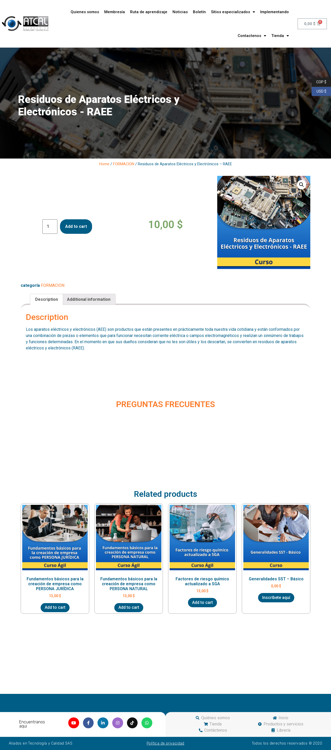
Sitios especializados (233, 12)
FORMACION (123, 164)
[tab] (46, 299)
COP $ (319, 82)
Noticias (180, 12)
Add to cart (76, 226)
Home (104, 164)
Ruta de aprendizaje (148, 12)
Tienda (280, 35)
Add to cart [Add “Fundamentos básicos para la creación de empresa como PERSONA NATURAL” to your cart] (128, 607)
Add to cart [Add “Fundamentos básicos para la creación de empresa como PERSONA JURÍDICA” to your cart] (55, 607)
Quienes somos (85, 12)
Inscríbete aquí (276, 597)
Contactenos (252, 35)
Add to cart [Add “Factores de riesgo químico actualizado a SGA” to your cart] (202, 602)
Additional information (88, 299)
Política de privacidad (165, 743)
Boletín (199, 12)
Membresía (114, 12)
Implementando (274, 12)
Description (46, 299)
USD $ (319, 91)
